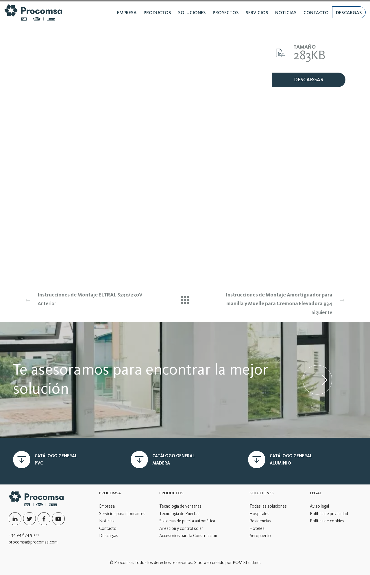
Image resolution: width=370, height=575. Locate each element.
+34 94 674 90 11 (24, 534)
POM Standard (246, 562)
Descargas (108, 535)
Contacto (107, 528)
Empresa (107, 506)
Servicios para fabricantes (122, 513)
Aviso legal (319, 506)
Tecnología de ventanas (180, 506)
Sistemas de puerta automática (187, 521)
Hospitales (259, 513)
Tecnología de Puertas (179, 513)
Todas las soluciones (268, 506)
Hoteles (256, 528)
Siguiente (284, 303)
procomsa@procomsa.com (33, 542)
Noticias (106, 521)
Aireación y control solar (181, 528)
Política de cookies (327, 521)
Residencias (260, 521)
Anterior (86, 298)
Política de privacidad (329, 513)
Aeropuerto (260, 535)
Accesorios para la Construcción (188, 535)
